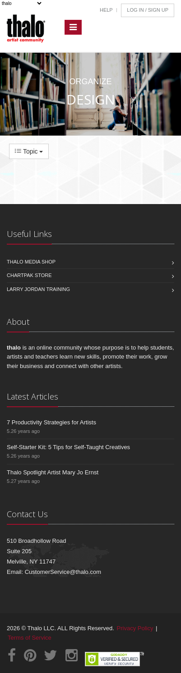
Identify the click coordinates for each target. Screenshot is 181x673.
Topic (29, 151)
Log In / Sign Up (147, 10)
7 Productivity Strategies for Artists (51, 422)
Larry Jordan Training (38, 289)
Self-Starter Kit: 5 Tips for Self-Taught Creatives (68, 447)
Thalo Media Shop (31, 261)
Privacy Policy (135, 628)
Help (106, 10)
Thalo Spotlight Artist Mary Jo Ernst (52, 472)
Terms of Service (29, 637)
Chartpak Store (29, 275)
